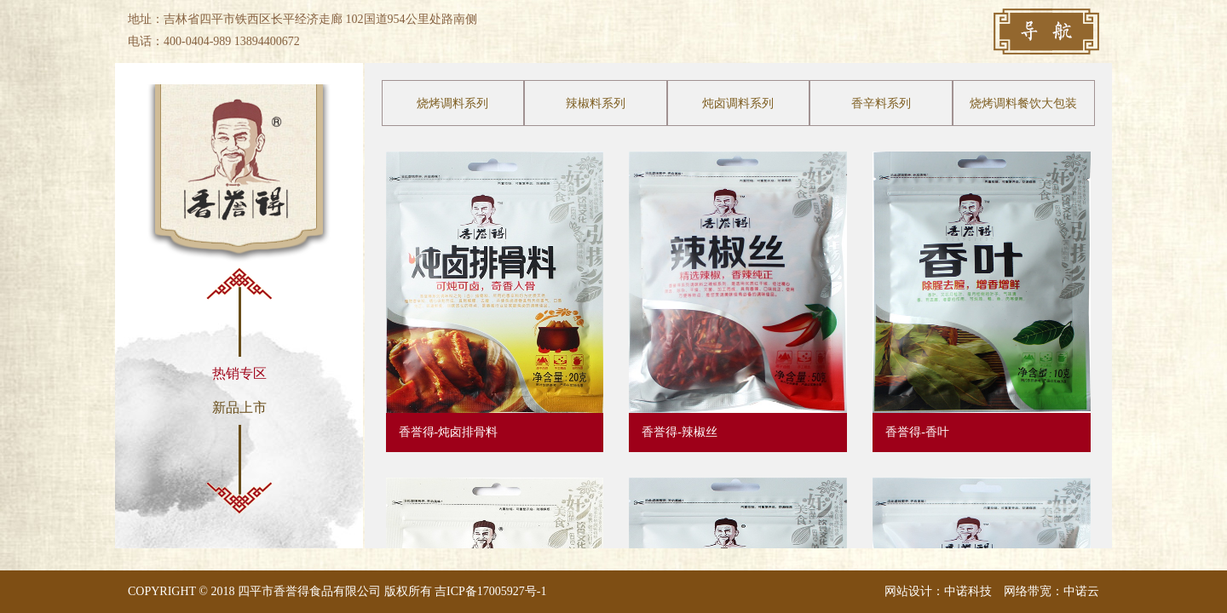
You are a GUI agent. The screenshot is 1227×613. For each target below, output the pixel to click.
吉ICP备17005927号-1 (490, 591)
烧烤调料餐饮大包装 (1023, 103)
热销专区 (239, 373)
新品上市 (239, 407)
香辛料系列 (881, 103)
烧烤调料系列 (452, 103)
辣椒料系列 (595, 103)
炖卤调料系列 (738, 103)
